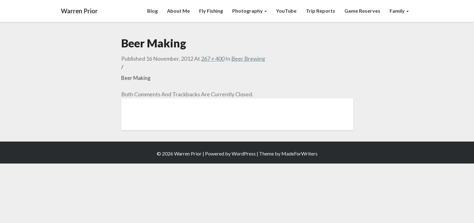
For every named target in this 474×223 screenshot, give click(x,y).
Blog (152, 11)
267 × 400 (212, 58)
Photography (249, 11)
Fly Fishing (211, 11)
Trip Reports (320, 11)
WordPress (244, 153)
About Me (178, 11)
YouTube (286, 11)
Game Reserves (362, 11)
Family (399, 11)
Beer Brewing (248, 58)
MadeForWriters (299, 153)
